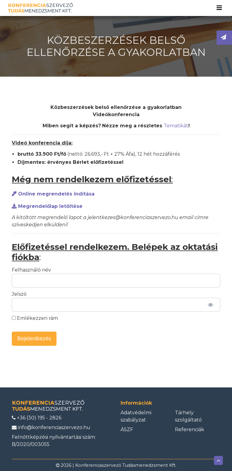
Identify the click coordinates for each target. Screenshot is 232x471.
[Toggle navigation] (219, 8)
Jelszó (19, 294)
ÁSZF (127, 429)
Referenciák (189, 429)
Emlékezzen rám (35, 318)
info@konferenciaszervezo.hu (51, 427)
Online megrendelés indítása (53, 194)
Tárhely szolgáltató (188, 416)
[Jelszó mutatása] (210, 305)
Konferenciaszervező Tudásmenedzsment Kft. (125, 465)
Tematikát (176, 126)
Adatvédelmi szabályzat (136, 416)
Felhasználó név (31, 270)
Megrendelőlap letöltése (47, 206)
